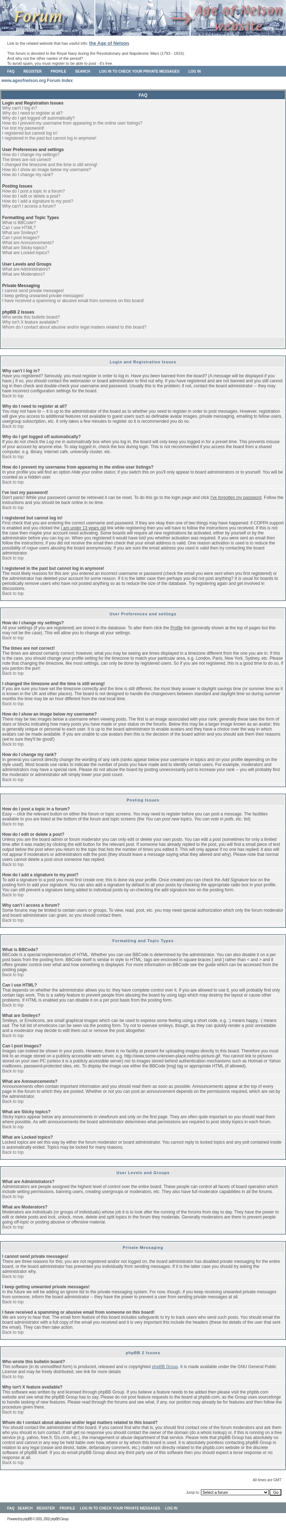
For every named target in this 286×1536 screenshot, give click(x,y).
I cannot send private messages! (33, 290)
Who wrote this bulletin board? (31, 317)
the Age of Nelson (109, 43)
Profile (58, 71)
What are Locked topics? (25, 252)
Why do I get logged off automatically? (38, 118)
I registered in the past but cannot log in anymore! (49, 138)
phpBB (27, 1519)
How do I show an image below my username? (46, 169)
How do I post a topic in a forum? (33, 191)
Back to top (13, 395)
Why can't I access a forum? (29, 206)
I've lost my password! (23, 128)
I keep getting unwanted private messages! (43, 295)
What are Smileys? (20, 232)
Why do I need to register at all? (32, 113)
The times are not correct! (26, 159)
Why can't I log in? (19, 108)
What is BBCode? (19, 222)
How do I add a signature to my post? (37, 201)
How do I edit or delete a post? (31, 196)
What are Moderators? (23, 274)
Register (33, 71)
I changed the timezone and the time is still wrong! (49, 164)
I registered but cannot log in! (30, 133)
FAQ (11, 71)
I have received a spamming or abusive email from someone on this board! (73, 300)
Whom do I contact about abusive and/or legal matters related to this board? (74, 327)
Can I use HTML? (19, 227)
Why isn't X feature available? (30, 322)
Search (82, 71)
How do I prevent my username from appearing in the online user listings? (72, 123)
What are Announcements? (28, 242)
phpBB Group (165, 1366)
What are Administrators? (26, 269)
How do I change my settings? (31, 154)
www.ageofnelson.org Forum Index (37, 80)
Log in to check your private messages (139, 71)
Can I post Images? (20, 237)
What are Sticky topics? (24, 247)
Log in (194, 71)
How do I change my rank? (27, 174)
